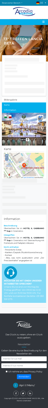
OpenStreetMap (28, 177)
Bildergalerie (10, 100)
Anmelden (24, 376)
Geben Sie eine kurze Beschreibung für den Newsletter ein (24, 352)
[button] (40, 2)
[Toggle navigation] (43, 21)
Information (10, 110)
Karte (7, 105)
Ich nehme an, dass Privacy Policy (25, 371)
